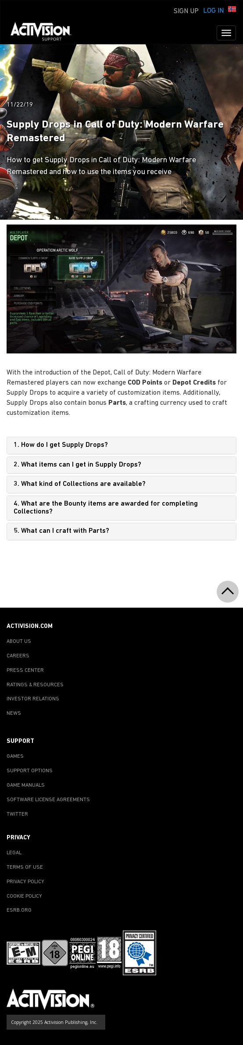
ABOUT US (19, 641)
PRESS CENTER (25, 670)
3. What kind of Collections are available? (80, 484)
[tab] (121, 445)
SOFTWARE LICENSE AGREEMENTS (48, 799)
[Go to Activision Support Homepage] (45, 33)
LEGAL (14, 853)
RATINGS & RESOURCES (35, 685)
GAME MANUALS (26, 785)
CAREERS (18, 656)
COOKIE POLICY (24, 896)
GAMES (15, 756)
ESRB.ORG (19, 910)
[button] (232, 10)
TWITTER (17, 814)
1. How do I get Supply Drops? (61, 445)
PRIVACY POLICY (25, 882)
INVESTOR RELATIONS (33, 699)
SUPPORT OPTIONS (30, 771)
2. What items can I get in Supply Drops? (77, 464)
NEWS (14, 713)
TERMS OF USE (25, 867)
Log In (213, 10)
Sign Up (186, 11)
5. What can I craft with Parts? (61, 531)
